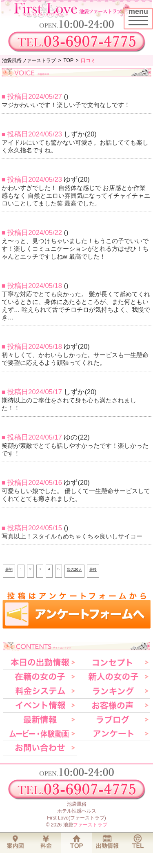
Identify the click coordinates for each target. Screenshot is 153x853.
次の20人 (74, 569)
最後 (93, 569)
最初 (9, 569)
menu (140, 15)
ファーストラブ (90, 825)
